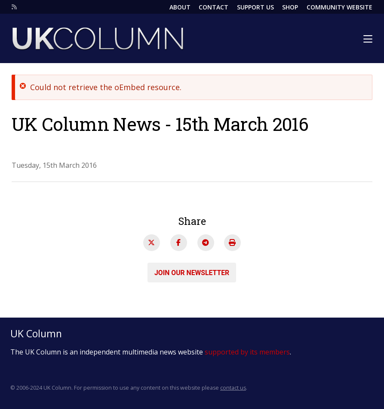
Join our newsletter (191, 272)
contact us (233, 387)
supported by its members (247, 352)
